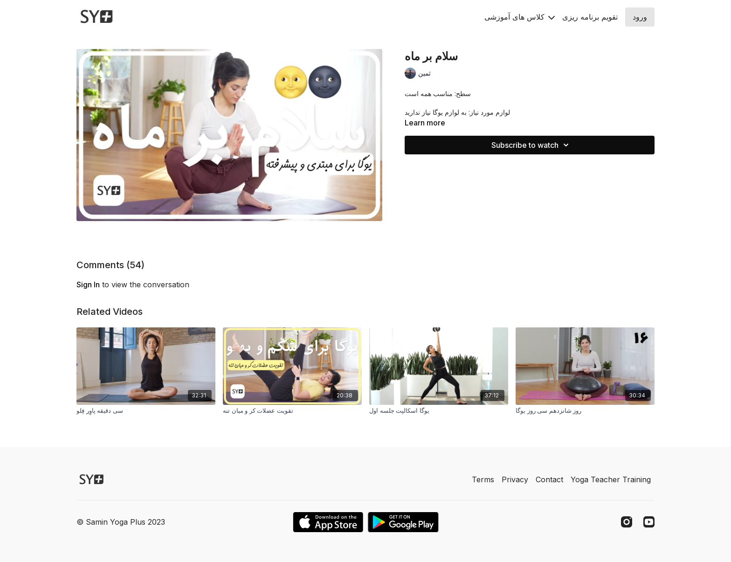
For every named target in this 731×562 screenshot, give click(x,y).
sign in (88, 284)
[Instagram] (626, 521)
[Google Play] (403, 522)
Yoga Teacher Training (611, 479)
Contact (549, 479)
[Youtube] (649, 521)
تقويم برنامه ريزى (590, 16)
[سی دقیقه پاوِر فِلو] (145, 411)
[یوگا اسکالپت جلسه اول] (438, 411)
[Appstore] (328, 522)
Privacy (515, 479)
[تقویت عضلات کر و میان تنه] (292, 411)
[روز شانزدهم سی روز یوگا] (585, 411)
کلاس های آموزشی (519, 16)
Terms (483, 479)
